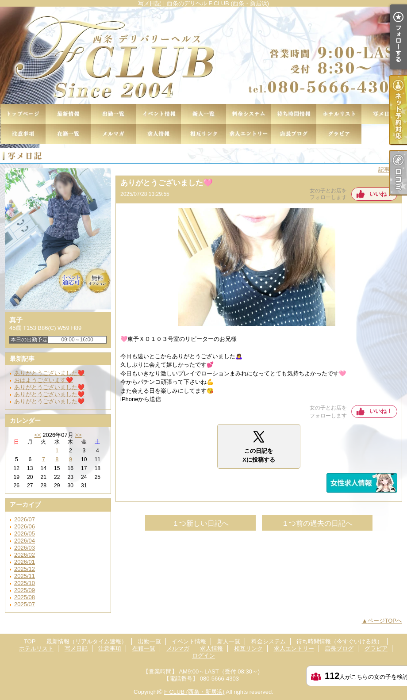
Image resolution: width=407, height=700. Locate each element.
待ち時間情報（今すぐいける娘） (293, 114)
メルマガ (113, 134)
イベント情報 (158, 114)
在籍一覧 (68, 134)
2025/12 (24, 569)
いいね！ (380, 194)
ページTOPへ (385, 620)
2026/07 (24, 519)
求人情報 (158, 134)
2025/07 (24, 604)
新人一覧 (203, 114)
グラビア (338, 134)
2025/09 (24, 590)
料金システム (248, 114)
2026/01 (24, 561)
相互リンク (203, 134)
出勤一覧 (113, 114)
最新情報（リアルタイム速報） (68, 114)
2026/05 (24, 533)
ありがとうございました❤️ (49, 373)
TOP (23, 114)
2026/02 (24, 554)
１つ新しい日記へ (200, 523)
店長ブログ (293, 134)
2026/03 (24, 547)
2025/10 (24, 583)
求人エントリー (248, 134)
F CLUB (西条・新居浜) (194, 692)
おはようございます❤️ (43, 380)
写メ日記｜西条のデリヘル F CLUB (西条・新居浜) (203, 55)
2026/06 (24, 526)
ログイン (203, 655)
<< (37, 435)
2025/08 (24, 597)
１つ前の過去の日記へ (317, 523)
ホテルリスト (338, 114)
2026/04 (24, 540)
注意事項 (23, 134)
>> (78, 435)
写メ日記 (384, 114)
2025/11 (24, 576)
